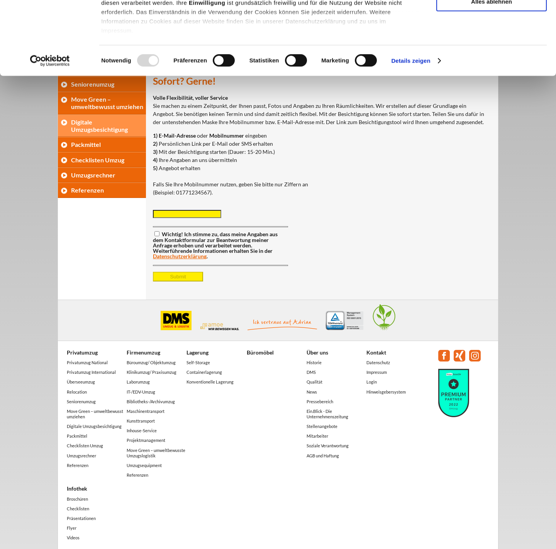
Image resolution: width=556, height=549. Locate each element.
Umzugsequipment (144, 465)
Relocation (77, 391)
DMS (311, 372)
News (312, 391)
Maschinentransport (145, 411)
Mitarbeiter (317, 435)
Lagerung (197, 352)
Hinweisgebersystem (386, 391)
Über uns (317, 352)
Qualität (314, 381)
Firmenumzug (143, 352)
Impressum (376, 372)
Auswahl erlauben (491, 42)
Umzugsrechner (93, 175)
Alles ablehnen (491, 64)
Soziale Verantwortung (328, 445)
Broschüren (77, 498)
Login (371, 381)
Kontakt (376, 352)
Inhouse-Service (142, 430)
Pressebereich (320, 401)
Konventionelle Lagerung (210, 381)
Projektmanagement (146, 440)
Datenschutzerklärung (180, 256)
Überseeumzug (81, 381)
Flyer (71, 527)
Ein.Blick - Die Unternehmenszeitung (327, 414)
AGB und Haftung (323, 455)
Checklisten (78, 508)
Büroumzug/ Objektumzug (151, 362)
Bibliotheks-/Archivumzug (151, 401)
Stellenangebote (322, 426)
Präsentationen (81, 518)
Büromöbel (260, 352)
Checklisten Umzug (97, 160)
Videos (73, 537)
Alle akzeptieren (492, 19)
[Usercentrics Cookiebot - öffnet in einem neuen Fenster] (50, 124)
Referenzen (87, 190)
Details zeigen (410, 123)
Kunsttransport (141, 420)
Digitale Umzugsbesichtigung (94, 426)
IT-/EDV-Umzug (141, 391)
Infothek (77, 488)
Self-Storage (198, 362)
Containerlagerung (204, 372)
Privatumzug (82, 352)
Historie (314, 362)
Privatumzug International (91, 372)
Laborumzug (138, 381)
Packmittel (86, 144)
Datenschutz (378, 362)
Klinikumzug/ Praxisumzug (151, 372)
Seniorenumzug (81, 401)
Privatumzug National (87, 362)
